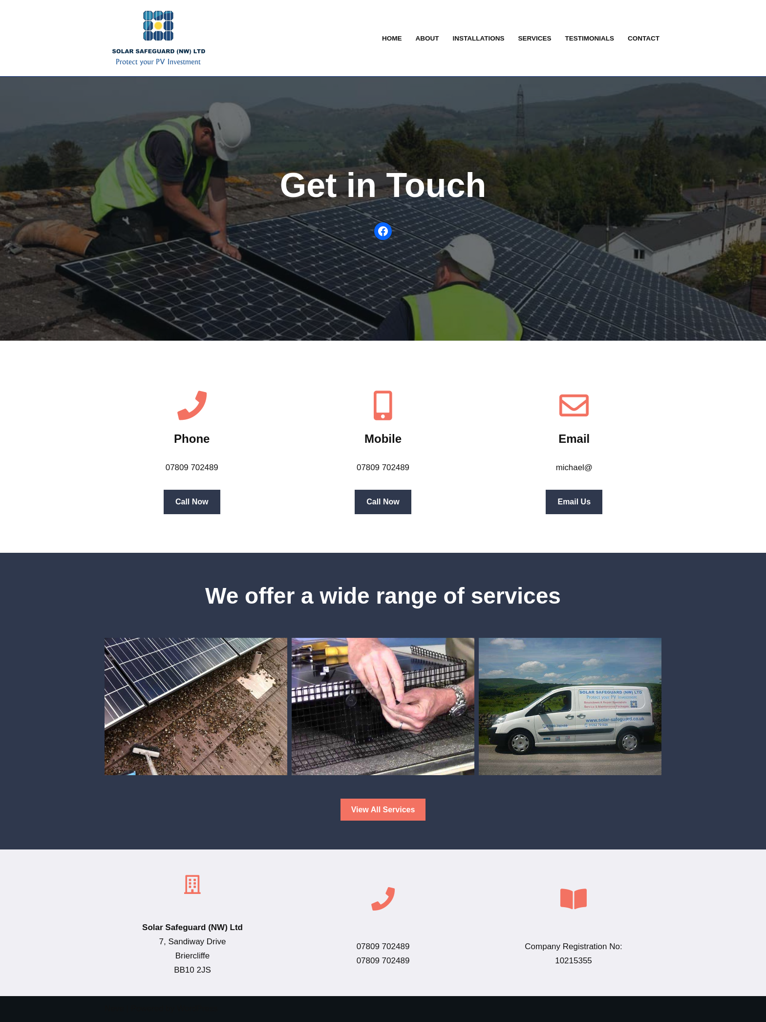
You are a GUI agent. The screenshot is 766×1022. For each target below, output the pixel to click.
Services (534, 38)
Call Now (192, 502)
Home (391, 38)
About (426, 38)
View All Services (383, 809)
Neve (114, 1009)
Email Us (574, 502)
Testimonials (589, 38)
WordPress (197, 1009)
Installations (477, 38)
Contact (644, 38)
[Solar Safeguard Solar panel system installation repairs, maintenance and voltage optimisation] (156, 38)
